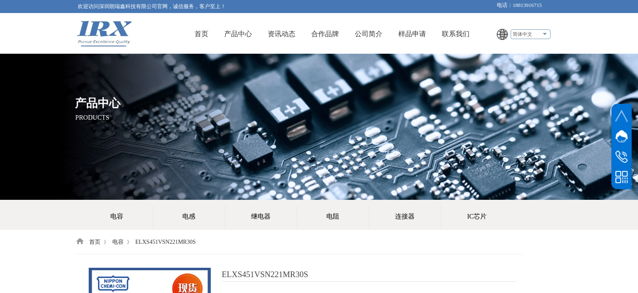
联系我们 (456, 34)
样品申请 (412, 34)
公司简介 (368, 34)
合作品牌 (325, 34)
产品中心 (238, 34)
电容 (118, 242)
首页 (201, 34)
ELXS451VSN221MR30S (165, 242)
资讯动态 (281, 34)
